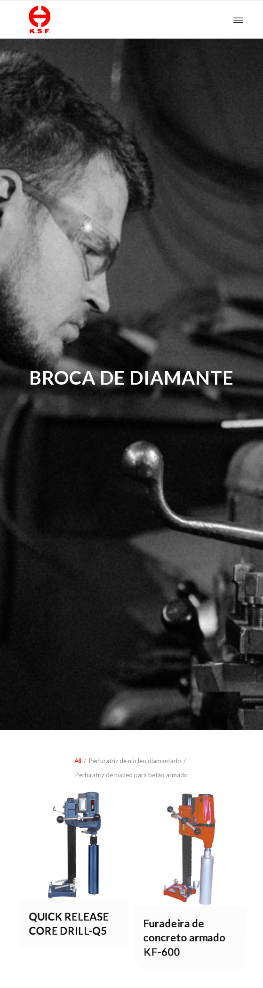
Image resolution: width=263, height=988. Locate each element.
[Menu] (238, 19)
